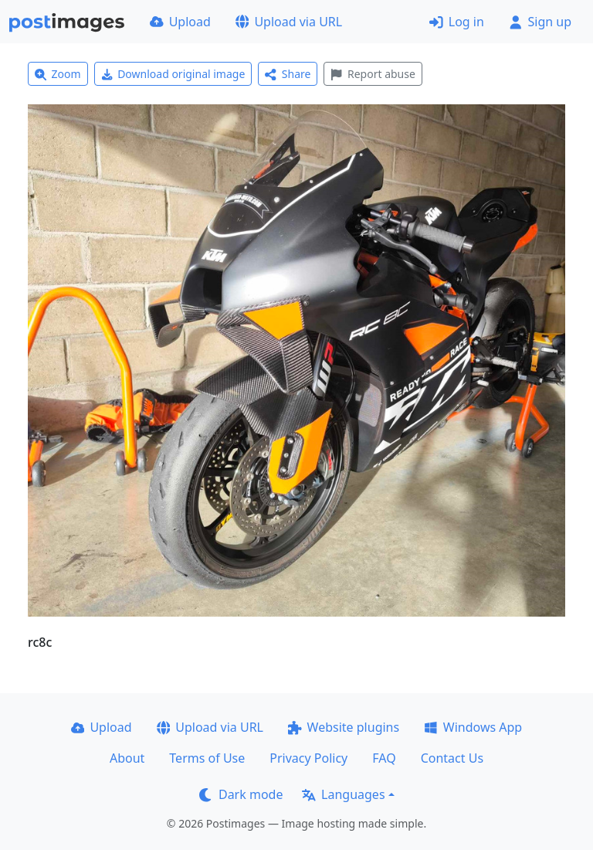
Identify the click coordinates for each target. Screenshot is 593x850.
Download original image (173, 73)
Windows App (473, 727)
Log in (456, 21)
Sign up (540, 21)
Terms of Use (207, 758)
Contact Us (452, 758)
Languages (343, 794)
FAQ (383, 758)
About (127, 758)
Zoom (58, 73)
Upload (180, 21)
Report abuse (372, 73)
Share (287, 73)
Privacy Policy (308, 758)
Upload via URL (289, 21)
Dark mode (241, 794)
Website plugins (343, 727)
